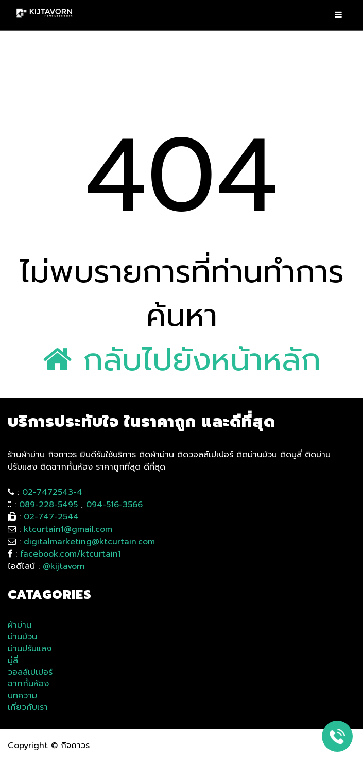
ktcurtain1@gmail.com (68, 529)
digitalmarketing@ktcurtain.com (89, 541)
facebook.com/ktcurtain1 (70, 554)
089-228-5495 (48, 504)
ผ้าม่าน (19, 625)
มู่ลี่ (13, 661)
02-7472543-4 (52, 492)
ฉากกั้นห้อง (28, 684)
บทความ (22, 696)
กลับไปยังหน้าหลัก (182, 360)
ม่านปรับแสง (29, 649)
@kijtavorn (64, 566)
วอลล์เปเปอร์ (30, 673)
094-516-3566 (114, 504)
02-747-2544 (51, 517)
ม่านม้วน (22, 637)
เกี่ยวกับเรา (28, 708)
